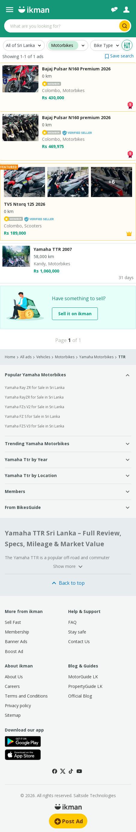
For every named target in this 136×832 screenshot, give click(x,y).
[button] (119, 56)
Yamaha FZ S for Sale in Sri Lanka (32, 416)
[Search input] (61, 25)
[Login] (126, 9)
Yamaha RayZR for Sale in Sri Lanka (34, 397)
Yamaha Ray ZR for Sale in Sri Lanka (35, 387)
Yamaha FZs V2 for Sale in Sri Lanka (34, 406)
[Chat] (114, 9)
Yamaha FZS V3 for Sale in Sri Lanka (34, 426)
